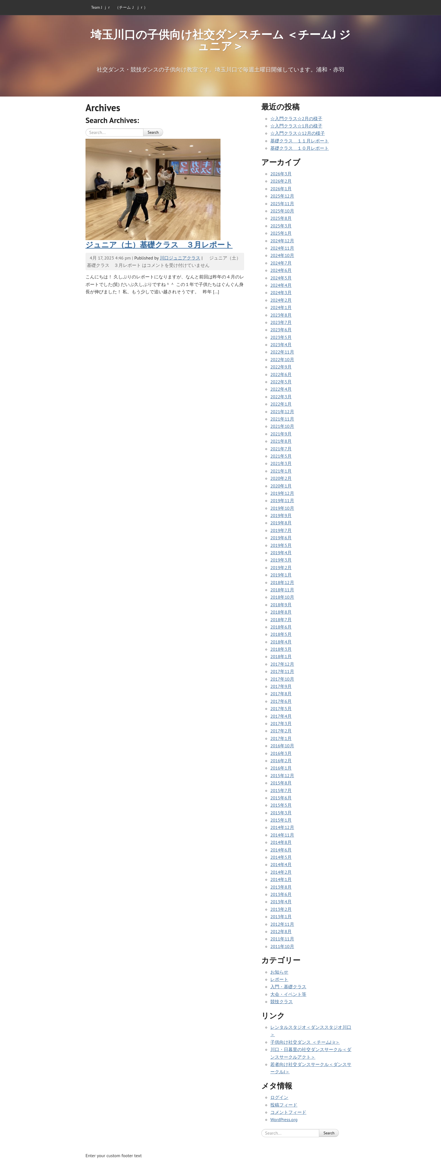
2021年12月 (282, 411)
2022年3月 (281, 396)
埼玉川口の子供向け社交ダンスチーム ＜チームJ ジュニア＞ (220, 40)
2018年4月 (281, 642)
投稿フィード (283, 1105)
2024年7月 (281, 263)
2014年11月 (282, 835)
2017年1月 (281, 738)
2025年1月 (281, 233)
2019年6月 (281, 537)
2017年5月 (281, 708)
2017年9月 (281, 686)
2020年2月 (281, 478)
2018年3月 (281, 649)
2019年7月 (281, 530)
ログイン (279, 1097)
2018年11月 (282, 590)
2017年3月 (281, 723)
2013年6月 (281, 894)
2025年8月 (281, 218)
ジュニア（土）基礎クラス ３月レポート (159, 245)
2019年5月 (281, 545)
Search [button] (153, 132)
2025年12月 (282, 196)
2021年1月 (281, 471)
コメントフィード (288, 1112)
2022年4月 (281, 389)
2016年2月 (281, 760)
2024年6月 (281, 270)
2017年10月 (282, 679)
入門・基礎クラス (288, 986)
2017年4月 (281, 716)
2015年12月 (282, 775)
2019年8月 (281, 523)
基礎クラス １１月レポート (299, 141)
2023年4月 (281, 344)
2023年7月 (281, 322)
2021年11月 (282, 419)
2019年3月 (281, 560)
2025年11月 (282, 203)
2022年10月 (282, 359)
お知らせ (279, 972)
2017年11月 (282, 671)
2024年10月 (282, 255)
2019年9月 (281, 515)
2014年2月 (281, 872)
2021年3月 (281, 463)
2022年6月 (281, 374)
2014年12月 (282, 827)
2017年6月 (281, 701)
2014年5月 (281, 857)
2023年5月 (281, 337)
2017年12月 (282, 664)
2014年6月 (281, 850)
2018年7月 (281, 619)
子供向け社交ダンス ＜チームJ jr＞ (305, 1042)
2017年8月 (281, 693)
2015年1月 (281, 820)
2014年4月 (281, 864)
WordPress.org (284, 1119)
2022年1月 (281, 404)
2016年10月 (282, 745)
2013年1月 (281, 916)
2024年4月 (281, 285)
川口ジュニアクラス (180, 258)
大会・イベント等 (288, 994)
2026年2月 (281, 181)
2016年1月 (281, 768)
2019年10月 (282, 508)
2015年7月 (281, 790)
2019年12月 (282, 493)
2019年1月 (281, 575)
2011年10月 (282, 946)
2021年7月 (281, 448)
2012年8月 (281, 931)
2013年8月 (281, 887)
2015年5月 (281, 805)
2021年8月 (281, 441)
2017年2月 (281, 731)
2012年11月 (282, 924)
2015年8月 (281, 783)
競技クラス (281, 1001)
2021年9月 (281, 434)
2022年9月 (281, 367)
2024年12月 (282, 240)
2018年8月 (281, 612)
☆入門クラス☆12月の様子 (297, 133)
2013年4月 (281, 901)
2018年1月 (281, 656)
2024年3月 (281, 292)
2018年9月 (281, 604)
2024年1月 (281, 307)
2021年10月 (282, 426)
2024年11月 (282, 248)
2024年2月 (281, 300)
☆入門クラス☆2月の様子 (296, 118)
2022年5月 (281, 382)
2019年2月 (281, 567)
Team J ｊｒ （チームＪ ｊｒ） (119, 7)
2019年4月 (281, 552)
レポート (279, 979)
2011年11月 (282, 939)
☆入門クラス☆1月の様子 (296, 126)
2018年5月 (281, 634)
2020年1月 (281, 486)
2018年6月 (281, 627)
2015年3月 (281, 812)
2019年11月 (282, 500)
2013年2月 (281, 909)
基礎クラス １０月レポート (299, 148)
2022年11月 (282, 352)
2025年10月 (282, 211)
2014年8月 (281, 842)
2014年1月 (281, 879)
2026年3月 (281, 173)
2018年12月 (282, 582)
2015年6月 (281, 798)
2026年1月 (281, 188)
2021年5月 (281, 456)
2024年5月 (281, 278)
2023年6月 (281, 329)
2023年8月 (281, 315)
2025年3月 (281, 226)
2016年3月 (281, 753)
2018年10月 (282, 597)
